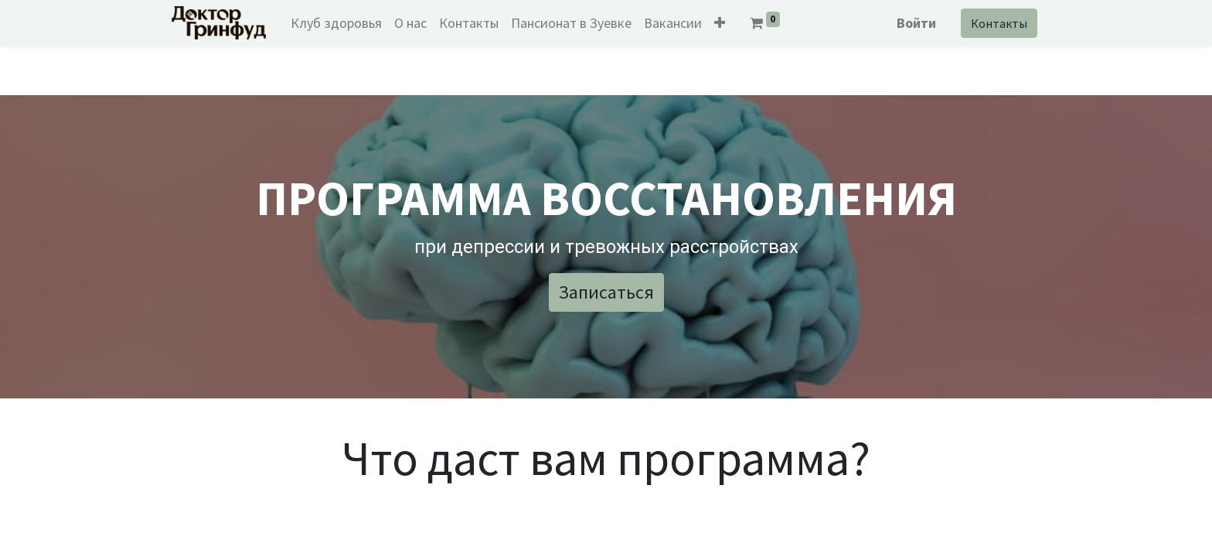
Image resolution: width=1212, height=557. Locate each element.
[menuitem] (341, 22)
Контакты (993, 23)
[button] (725, 22)
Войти (911, 23)
